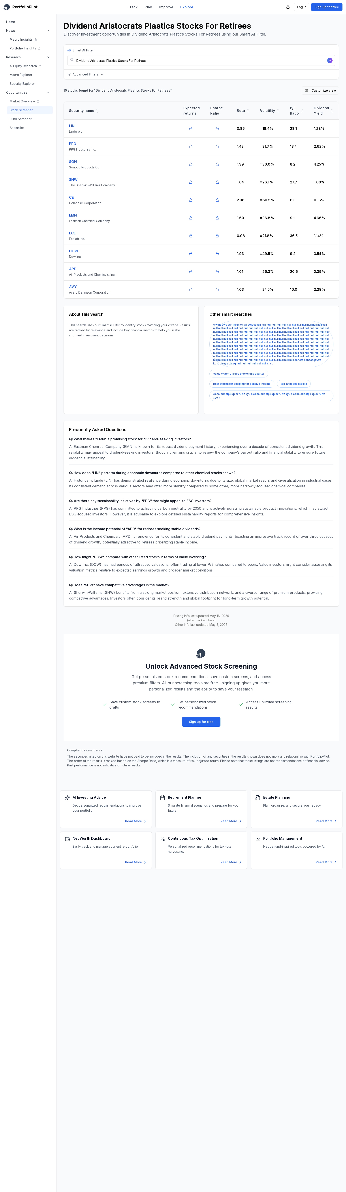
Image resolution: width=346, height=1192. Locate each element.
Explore (186, 7)
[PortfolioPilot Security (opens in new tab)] (288, 7)
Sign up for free (327, 7)
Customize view (320, 90)
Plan (148, 7)
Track (132, 7)
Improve (166, 7)
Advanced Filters (85, 74)
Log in (302, 7)
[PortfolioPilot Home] (21, 7)
